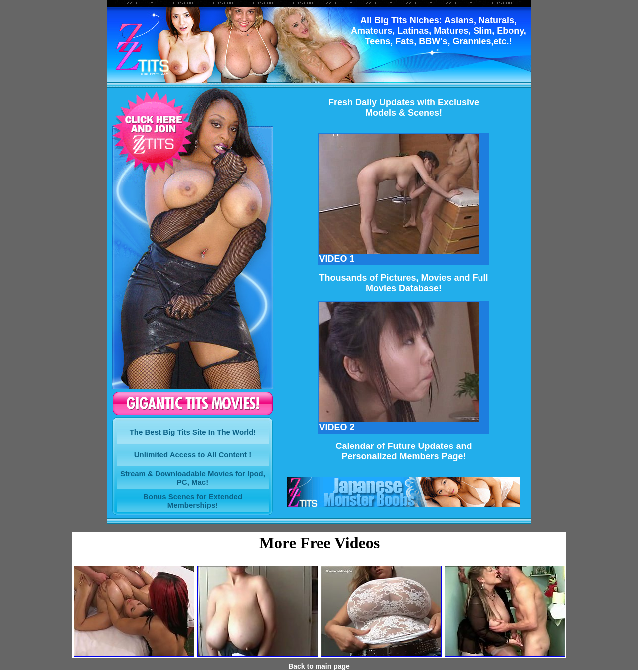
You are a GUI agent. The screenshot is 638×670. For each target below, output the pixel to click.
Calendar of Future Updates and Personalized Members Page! (403, 451)
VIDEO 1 (398, 255)
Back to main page (319, 666)
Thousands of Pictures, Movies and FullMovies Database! (403, 283)
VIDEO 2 (398, 423)
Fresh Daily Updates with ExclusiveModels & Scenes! (403, 107)
